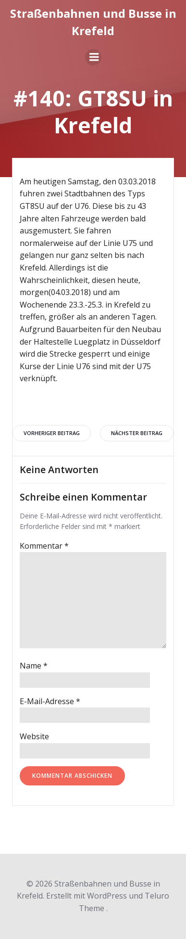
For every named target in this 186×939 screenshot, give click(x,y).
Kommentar (44, 545)
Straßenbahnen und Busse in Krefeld (93, 22)
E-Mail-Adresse (50, 701)
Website (34, 736)
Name (34, 665)
